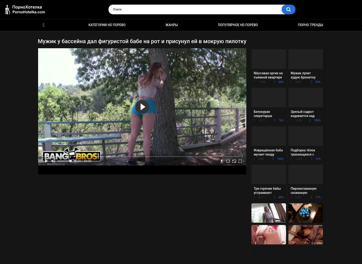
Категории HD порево (107, 25)
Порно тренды (310, 25)
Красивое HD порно (43, 25)
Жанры (172, 25)
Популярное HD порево (238, 25)
